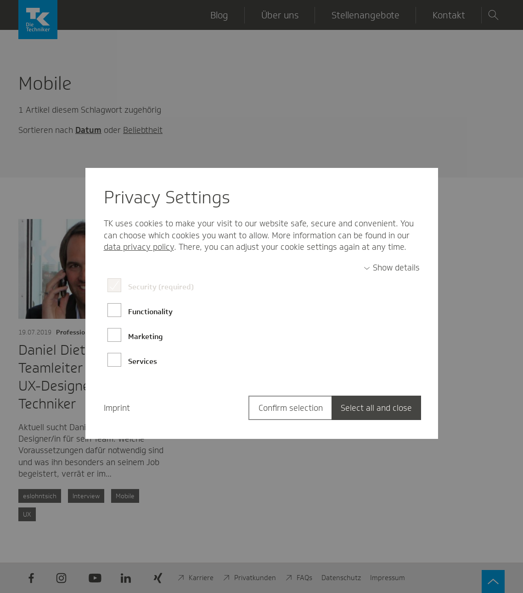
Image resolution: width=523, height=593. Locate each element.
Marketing (145, 336)
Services (142, 361)
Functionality (150, 312)
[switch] (392, 268)
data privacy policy (139, 247)
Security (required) (161, 287)
